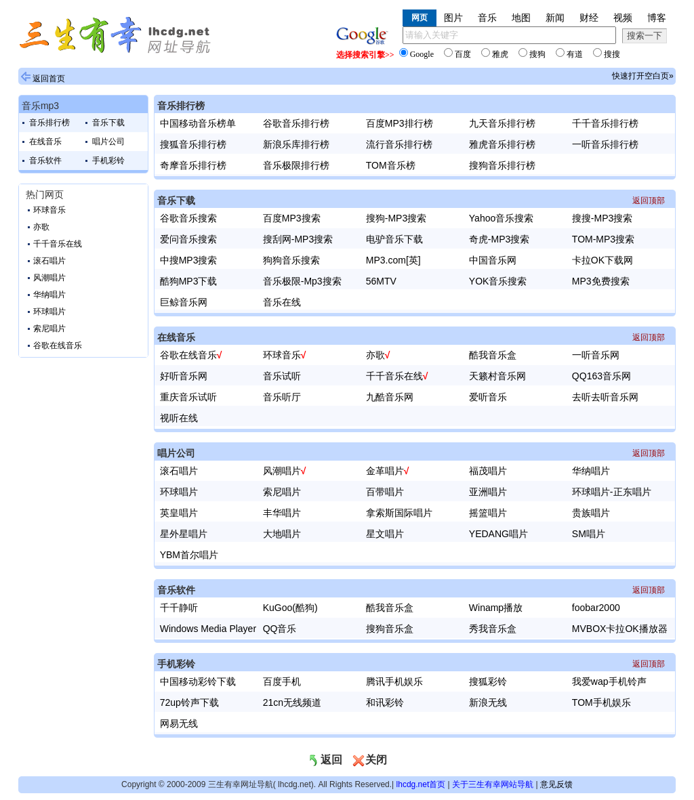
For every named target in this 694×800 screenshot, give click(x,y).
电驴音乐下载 (394, 239)
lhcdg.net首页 (421, 784)
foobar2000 (596, 607)
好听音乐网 (183, 376)
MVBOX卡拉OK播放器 (620, 628)
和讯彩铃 (385, 702)
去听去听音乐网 (605, 397)
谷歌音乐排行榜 (296, 123)
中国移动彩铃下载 (198, 681)
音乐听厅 (282, 397)
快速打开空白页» (643, 76)
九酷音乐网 (389, 397)
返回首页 (49, 78)
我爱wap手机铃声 (609, 681)
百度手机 (282, 681)
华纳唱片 (49, 294)
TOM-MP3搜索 (603, 239)
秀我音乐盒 (492, 628)
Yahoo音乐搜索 (501, 218)
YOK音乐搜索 (498, 281)
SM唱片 (588, 533)
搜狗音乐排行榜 (502, 165)
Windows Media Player (208, 628)
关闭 (369, 759)
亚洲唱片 (488, 491)
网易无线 (179, 723)
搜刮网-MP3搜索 (298, 239)
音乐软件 (45, 160)
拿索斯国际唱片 (399, 512)
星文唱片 (385, 533)
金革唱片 (385, 470)
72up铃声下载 (189, 702)
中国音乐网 (492, 260)
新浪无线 (488, 702)
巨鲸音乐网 (183, 302)
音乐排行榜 (49, 122)
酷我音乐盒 (492, 355)
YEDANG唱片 (498, 533)
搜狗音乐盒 (389, 628)
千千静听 (179, 607)
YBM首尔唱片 (189, 554)
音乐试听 (282, 376)
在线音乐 (45, 141)
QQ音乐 (280, 628)
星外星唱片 (183, 533)
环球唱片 (49, 311)
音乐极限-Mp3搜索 (302, 281)
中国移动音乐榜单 (198, 123)
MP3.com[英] (393, 260)
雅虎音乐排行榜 (502, 144)
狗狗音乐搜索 (291, 260)
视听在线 (179, 418)
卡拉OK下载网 (602, 260)
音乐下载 (108, 122)
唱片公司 (108, 141)
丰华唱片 (282, 512)
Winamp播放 (496, 607)
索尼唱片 (49, 328)
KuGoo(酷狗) (290, 607)
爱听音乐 (488, 397)
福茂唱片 (488, 470)
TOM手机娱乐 (601, 702)
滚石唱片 (49, 261)
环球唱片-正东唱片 (611, 491)
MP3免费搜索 (601, 281)
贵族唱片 (591, 512)
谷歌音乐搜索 (188, 218)
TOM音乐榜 (390, 165)
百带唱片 (385, 491)
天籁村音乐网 (497, 376)
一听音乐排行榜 (605, 144)
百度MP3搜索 (292, 218)
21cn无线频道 (292, 702)
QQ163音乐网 (601, 376)
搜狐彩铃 (488, 681)
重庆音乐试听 (188, 397)
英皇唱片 (179, 512)
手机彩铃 (108, 160)
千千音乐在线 (57, 244)
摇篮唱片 (488, 512)
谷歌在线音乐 (57, 345)
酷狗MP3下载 (189, 281)
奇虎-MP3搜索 (499, 239)
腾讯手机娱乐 (394, 681)
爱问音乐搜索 (188, 239)
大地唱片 (282, 533)
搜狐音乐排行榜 (193, 144)
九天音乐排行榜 (502, 123)
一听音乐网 (595, 355)
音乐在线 (282, 302)
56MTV (381, 281)
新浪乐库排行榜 (296, 144)
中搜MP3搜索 (189, 260)
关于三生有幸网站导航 (492, 784)
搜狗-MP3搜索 (396, 218)
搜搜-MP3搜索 (602, 218)
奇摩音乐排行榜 (193, 165)
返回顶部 (648, 200)
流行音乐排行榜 (399, 144)
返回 (324, 759)
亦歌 (41, 227)
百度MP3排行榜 (399, 123)
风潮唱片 (49, 277)
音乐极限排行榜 (296, 165)
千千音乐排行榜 (605, 123)
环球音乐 (49, 210)
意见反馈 (556, 784)
